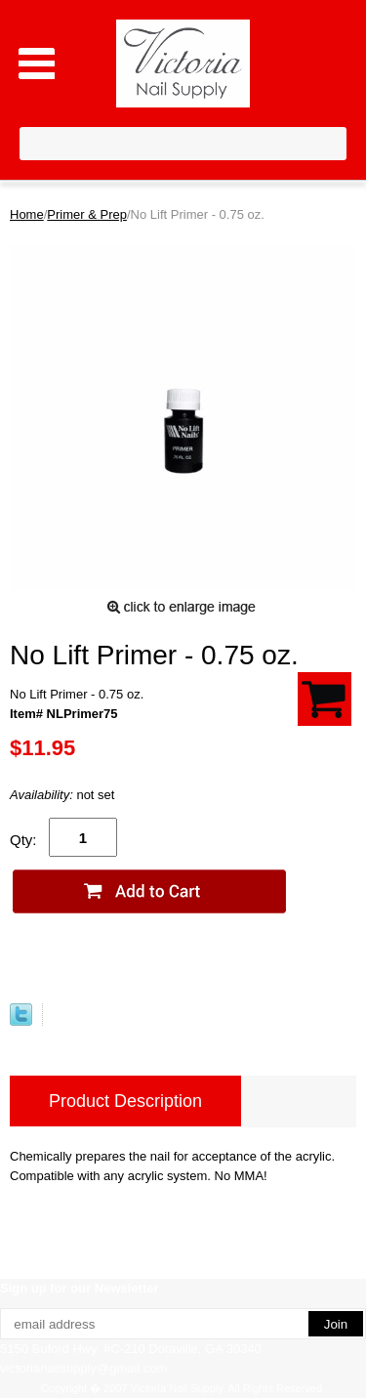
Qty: (23, 839)
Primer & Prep (87, 214)
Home (27, 214)
